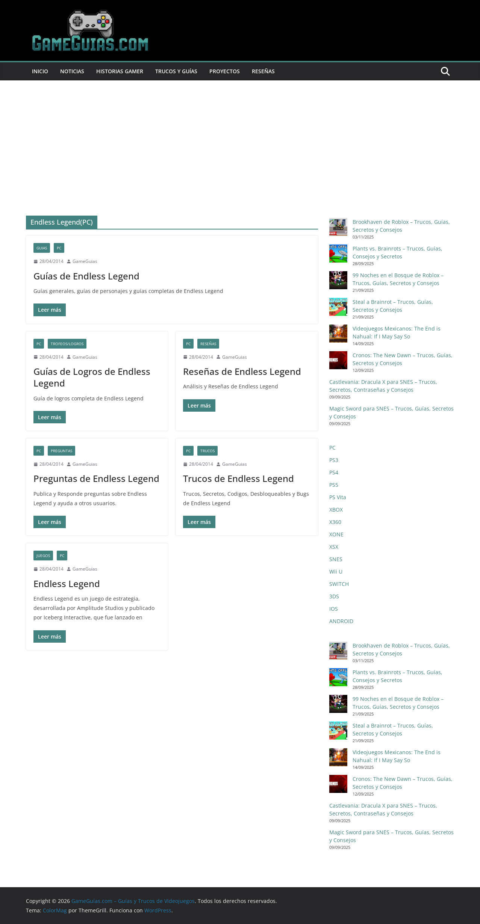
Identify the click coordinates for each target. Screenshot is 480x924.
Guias (41, 248)
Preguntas (61, 450)
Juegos (43, 555)
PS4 (333, 472)
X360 (335, 521)
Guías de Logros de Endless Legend (91, 377)
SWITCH (339, 583)
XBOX (336, 509)
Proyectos (224, 71)
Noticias (72, 71)
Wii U (335, 571)
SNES (335, 559)
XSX (333, 546)
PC (59, 248)
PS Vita (337, 497)
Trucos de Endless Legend (238, 478)
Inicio (40, 71)
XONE (336, 534)
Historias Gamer (119, 71)
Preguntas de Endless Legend (96, 478)
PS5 (333, 484)
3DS (334, 596)
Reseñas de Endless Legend (242, 371)
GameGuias (85, 261)
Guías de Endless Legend (86, 276)
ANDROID (341, 621)
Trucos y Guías (176, 71)
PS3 (333, 460)
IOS (333, 608)
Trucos (207, 450)
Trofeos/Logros (67, 343)
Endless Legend (66, 583)
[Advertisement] (240, 136)
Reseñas (263, 71)
